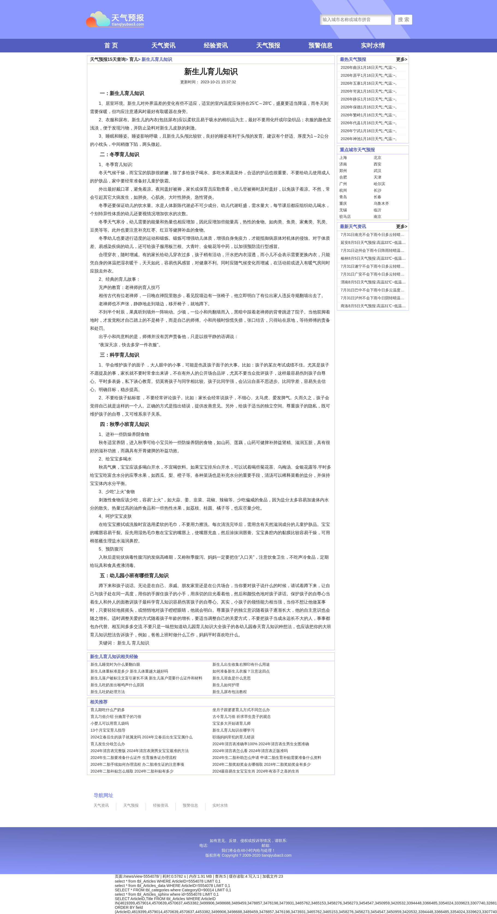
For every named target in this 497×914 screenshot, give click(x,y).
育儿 (133, 59)
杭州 (343, 190)
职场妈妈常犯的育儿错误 (233, 737)
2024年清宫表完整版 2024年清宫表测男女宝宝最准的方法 (140, 751)
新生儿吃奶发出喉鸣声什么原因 (117, 685)
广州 (343, 184)
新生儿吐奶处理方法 (108, 692)
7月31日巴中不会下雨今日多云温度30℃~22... (379, 290)
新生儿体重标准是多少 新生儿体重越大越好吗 (129, 671)
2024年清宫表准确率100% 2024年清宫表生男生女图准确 (260, 744)
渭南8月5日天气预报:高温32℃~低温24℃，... (379, 282)
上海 (343, 157)
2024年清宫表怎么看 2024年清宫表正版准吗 (250, 751)
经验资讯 (216, 45)
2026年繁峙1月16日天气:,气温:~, (368, 115)
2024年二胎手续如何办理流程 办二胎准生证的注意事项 (137, 764)
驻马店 (345, 216)
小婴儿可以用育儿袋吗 (110, 723)
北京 (377, 157)
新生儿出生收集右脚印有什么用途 (241, 664)
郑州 (343, 170)
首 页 (111, 45)
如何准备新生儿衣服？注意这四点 (241, 671)
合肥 (343, 177)
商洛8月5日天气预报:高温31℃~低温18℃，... (379, 306)
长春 (377, 197)
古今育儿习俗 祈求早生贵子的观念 (241, 716)
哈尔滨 (379, 184)
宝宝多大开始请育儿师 (231, 723)
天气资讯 (163, 45)
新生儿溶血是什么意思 (231, 678)
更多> (401, 59)
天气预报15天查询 (107, 59)
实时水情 (373, 45)
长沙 (377, 190)
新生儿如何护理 (225, 685)
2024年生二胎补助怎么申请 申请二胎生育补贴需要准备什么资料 (266, 757)
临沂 (377, 210)
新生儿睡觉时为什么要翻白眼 (115, 664)
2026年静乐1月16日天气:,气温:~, (368, 99)
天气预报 (268, 45)
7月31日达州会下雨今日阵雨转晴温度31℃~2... (380, 250)
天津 (377, 177)
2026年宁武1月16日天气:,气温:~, (368, 131)
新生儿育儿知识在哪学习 (233, 730)
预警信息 (321, 45)
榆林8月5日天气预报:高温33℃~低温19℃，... (379, 258)
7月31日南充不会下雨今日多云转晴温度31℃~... (381, 234)
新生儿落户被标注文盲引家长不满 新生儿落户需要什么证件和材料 (146, 678)
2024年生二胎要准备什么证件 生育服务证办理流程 (133, 757)
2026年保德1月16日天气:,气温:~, (368, 107)
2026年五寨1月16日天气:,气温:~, (368, 83)
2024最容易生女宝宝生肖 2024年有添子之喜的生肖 (255, 771)
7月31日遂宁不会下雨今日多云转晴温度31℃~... (381, 266)
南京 (377, 216)
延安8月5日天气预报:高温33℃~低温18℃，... (379, 242)
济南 (343, 164)
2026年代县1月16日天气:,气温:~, (368, 123)
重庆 (343, 203)
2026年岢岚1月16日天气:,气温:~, (368, 91)
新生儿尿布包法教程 (229, 692)
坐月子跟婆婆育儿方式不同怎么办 (241, 710)
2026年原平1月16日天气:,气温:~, (368, 75)
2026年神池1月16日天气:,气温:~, (368, 139)
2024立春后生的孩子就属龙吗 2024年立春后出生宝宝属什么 (142, 737)
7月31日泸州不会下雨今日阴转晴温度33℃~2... (380, 298)
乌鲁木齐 (381, 203)
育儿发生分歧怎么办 (108, 744)
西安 (377, 164)
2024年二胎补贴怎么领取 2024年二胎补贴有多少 (132, 771)
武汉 (377, 170)
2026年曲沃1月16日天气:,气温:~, (368, 67)
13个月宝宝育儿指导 (108, 730)
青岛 (343, 197)
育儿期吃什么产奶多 (108, 710)
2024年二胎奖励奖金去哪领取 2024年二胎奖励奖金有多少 (261, 764)
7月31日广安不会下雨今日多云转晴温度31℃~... (381, 274)
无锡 (343, 210)
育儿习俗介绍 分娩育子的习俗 (116, 716)
